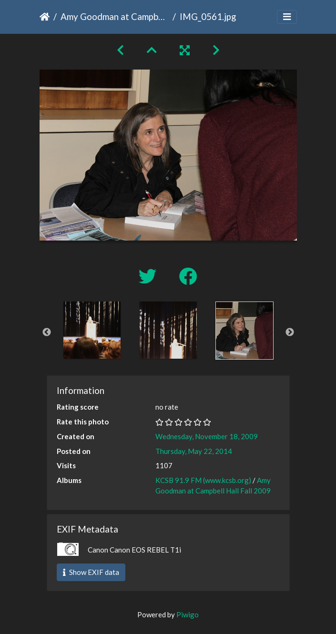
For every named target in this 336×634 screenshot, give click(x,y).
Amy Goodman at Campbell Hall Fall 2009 (115, 16)
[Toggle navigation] (287, 17)
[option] (92, 330)
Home (45, 16)
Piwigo (187, 614)
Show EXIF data (91, 572)
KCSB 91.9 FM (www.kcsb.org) (203, 480)
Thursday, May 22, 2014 (193, 451)
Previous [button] (46, 332)
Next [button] (290, 332)
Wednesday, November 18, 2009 (206, 436)
